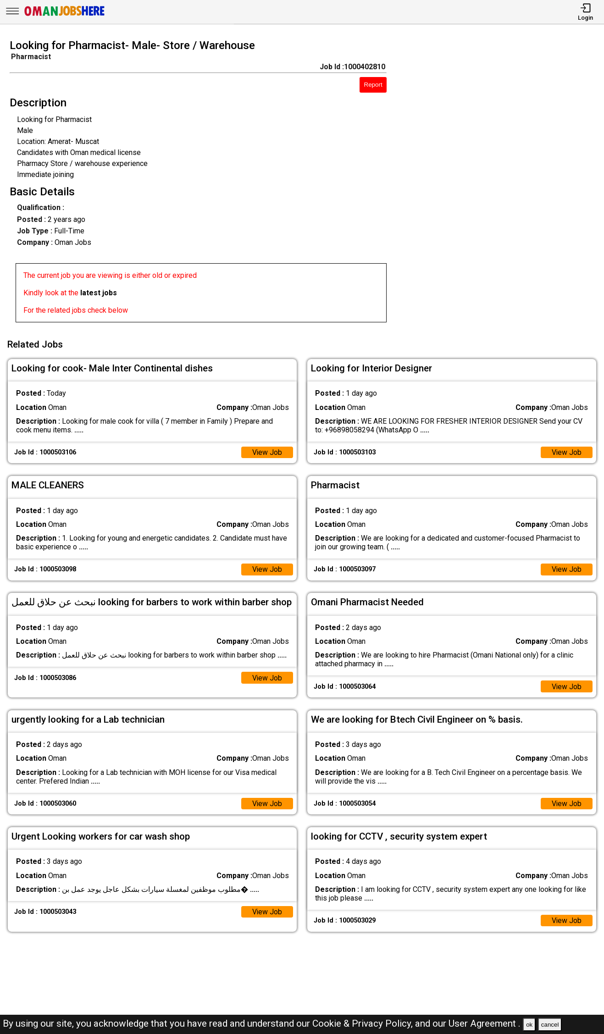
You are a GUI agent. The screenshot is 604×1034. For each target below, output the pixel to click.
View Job (267, 451)
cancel (550, 1024)
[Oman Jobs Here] (64, 15)
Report (373, 84)
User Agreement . (485, 1023)
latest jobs (98, 292)
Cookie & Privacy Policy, (363, 1023)
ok (529, 1024)
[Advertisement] (503, 183)
